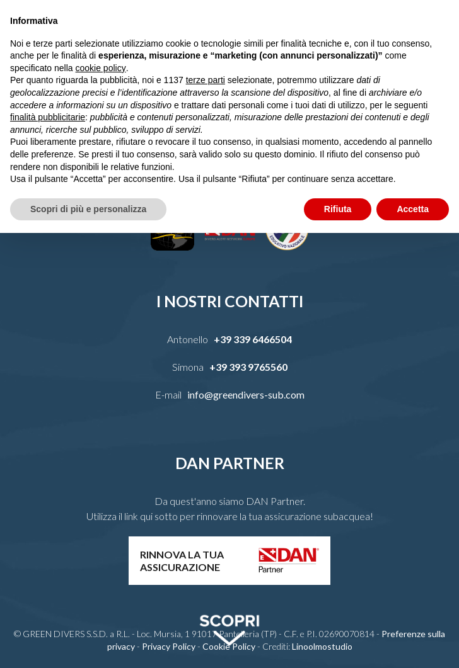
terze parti (205, 80)
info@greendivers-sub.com (246, 394)
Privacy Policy (168, 646)
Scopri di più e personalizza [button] (88, 209)
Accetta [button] (413, 209)
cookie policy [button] (101, 68)
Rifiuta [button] (338, 209)
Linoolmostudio (322, 646)
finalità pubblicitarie (47, 117)
